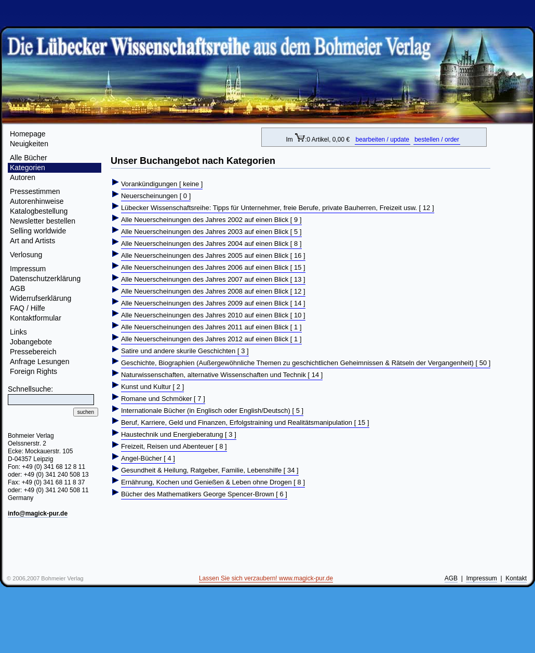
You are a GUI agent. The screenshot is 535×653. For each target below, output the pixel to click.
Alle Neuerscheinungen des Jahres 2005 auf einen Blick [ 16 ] (213, 255)
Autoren (22, 177)
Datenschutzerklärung (45, 278)
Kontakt (516, 578)
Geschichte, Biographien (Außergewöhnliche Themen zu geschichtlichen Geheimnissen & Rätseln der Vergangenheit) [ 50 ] (306, 363)
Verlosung (26, 255)
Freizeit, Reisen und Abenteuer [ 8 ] (174, 446)
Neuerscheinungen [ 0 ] (156, 196)
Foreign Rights (33, 371)
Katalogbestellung (39, 211)
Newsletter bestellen (42, 221)
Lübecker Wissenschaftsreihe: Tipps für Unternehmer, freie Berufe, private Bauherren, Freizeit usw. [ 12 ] (277, 208)
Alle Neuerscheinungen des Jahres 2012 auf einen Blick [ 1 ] (211, 339)
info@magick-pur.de (38, 513)
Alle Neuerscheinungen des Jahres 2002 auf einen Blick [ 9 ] (211, 220)
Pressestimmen (35, 191)
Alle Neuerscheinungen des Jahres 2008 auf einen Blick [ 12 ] (213, 291)
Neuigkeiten (29, 144)
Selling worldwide (38, 231)
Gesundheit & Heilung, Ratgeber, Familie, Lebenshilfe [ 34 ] (210, 470)
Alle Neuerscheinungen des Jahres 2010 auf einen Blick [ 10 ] (213, 315)
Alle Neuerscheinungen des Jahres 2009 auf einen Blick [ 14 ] (213, 303)
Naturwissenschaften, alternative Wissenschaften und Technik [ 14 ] (222, 375)
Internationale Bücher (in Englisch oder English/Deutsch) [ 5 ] (212, 410)
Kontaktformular (35, 318)
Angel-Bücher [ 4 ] (148, 458)
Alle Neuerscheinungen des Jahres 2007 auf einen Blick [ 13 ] (213, 279)
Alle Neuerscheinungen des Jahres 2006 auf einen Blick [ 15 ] (213, 267)
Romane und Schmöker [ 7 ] (163, 398)
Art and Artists (32, 241)
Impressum (28, 269)
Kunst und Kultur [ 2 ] (152, 387)
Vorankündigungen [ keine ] (162, 184)
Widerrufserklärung (40, 298)
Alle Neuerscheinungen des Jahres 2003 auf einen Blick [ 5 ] (211, 231)
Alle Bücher (28, 158)
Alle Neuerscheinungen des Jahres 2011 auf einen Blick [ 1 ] (211, 327)
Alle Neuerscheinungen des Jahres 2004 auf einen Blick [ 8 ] (211, 243)
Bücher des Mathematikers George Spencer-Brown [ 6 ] (204, 494)
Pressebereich (33, 352)
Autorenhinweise (37, 201)
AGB (17, 288)
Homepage (28, 134)
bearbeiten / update (382, 139)
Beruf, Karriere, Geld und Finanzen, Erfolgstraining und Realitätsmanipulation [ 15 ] (245, 422)
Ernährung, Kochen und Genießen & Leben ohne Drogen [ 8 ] (213, 482)
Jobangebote (31, 342)
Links (18, 332)
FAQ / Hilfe (27, 308)
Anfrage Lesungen (39, 361)
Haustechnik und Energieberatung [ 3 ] (178, 434)
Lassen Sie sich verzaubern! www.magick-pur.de (266, 578)
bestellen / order (436, 139)
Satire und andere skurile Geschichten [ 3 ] (185, 351)
